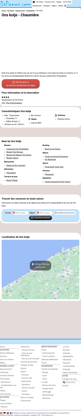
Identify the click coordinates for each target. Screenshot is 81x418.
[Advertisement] (40, 132)
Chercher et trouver (40, 218)
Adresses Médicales (49, 359)
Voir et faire (67, 2)
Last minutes (5, 394)
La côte (44, 382)
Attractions (25, 347)
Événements (37, 6)
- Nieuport (66, 363)
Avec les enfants (7, 359)
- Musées (3, 407)
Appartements (6, 369)
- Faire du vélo (26, 378)
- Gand (44, 376)
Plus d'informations (14, 103)
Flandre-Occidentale (49, 369)
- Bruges (44, 372)
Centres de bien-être (29, 362)
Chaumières (5, 379)
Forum (44, 363)
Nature (23, 368)
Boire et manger (27, 397)
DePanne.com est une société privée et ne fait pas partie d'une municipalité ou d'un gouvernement (41, 413)
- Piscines (25, 375)
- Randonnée (26, 381)
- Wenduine (46, 398)
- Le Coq (65, 347)
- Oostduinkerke (68, 366)
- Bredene (66, 350)
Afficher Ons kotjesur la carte (40, 265)
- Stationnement (47, 353)
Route (43, 350)
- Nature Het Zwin (48, 385)
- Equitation (25, 394)
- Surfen (24, 391)
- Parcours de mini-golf (30, 359)
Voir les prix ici (20, 84)
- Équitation (25, 384)
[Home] (34, 2)
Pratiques (46, 6)
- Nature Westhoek (69, 373)
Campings (4, 372)
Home (2, 347)
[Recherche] (65, 6)
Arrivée (8, 213)
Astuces (3, 356)
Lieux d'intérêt (5, 403)
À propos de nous (69, 379)
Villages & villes (27, 365)
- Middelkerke (67, 356)
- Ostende (66, 353)
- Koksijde (66, 369)
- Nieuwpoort (5, 382)
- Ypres (44, 379)
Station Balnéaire (7, 353)
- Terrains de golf (28, 388)
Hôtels (2, 391)
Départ (32, 213)
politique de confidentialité (21, 415)
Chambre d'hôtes (7, 376)
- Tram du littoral (48, 356)
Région (54, 6)
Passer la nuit (50, 2)
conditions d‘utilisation (6, 415)
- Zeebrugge (46, 392)
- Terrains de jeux (28, 350)
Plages (58, 2)
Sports (23, 372)
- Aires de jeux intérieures (26, 354)
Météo (60, 6)
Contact (65, 386)
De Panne (39, 2)
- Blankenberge (47, 395)
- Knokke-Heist (47, 388)
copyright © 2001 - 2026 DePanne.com (42, 415)
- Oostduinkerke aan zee (8, 386)
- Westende (66, 360)
